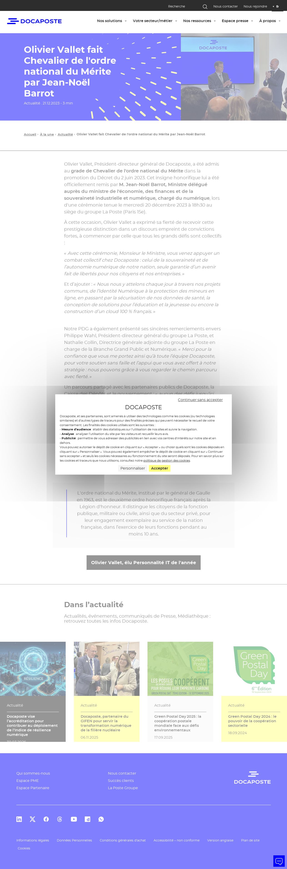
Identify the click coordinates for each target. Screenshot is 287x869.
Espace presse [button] (239, 20)
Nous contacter (225, 6)
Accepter (159, 468)
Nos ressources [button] (201, 20)
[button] (279, 861)
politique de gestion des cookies (166, 460)
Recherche (176, 6)
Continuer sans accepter (200, 400)
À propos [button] (271, 20)
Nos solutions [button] (113, 20)
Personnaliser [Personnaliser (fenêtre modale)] (132, 468)
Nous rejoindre (255, 6)
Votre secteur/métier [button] (156, 20)
